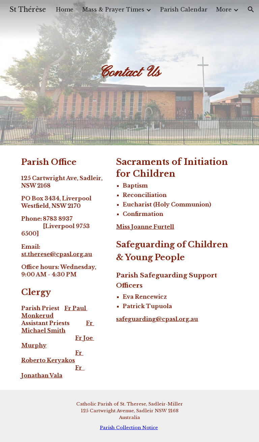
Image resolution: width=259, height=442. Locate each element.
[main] (129, 72)
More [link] (224, 9)
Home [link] (65, 9)
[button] (251, 9)
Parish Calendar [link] (183, 9)
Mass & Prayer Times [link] (113, 9)
